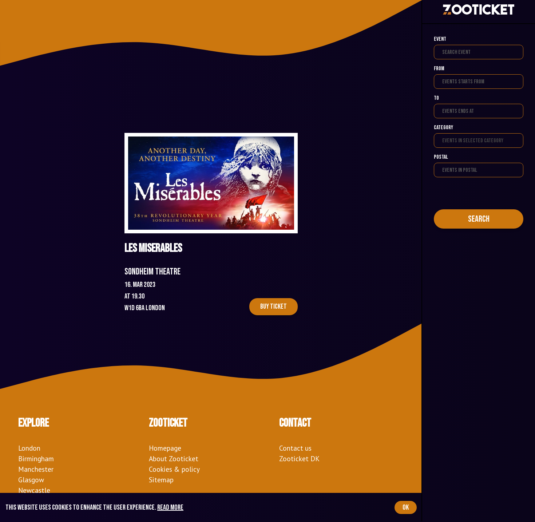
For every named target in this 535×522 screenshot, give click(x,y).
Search (479, 219)
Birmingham (36, 458)
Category (443, 127)
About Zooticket (173, 458)
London (29, 447)
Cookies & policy (174, 469)
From (439, 68)
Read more (170, 507)
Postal (441, 157)
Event (440, 39)
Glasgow (31, 479)
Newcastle (34, 490)
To (436, 98)
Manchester (36, 469)
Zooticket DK (299, 458)
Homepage (165, 447)
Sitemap (161, 479)
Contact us (295, 447)
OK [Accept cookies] (406, 507)
